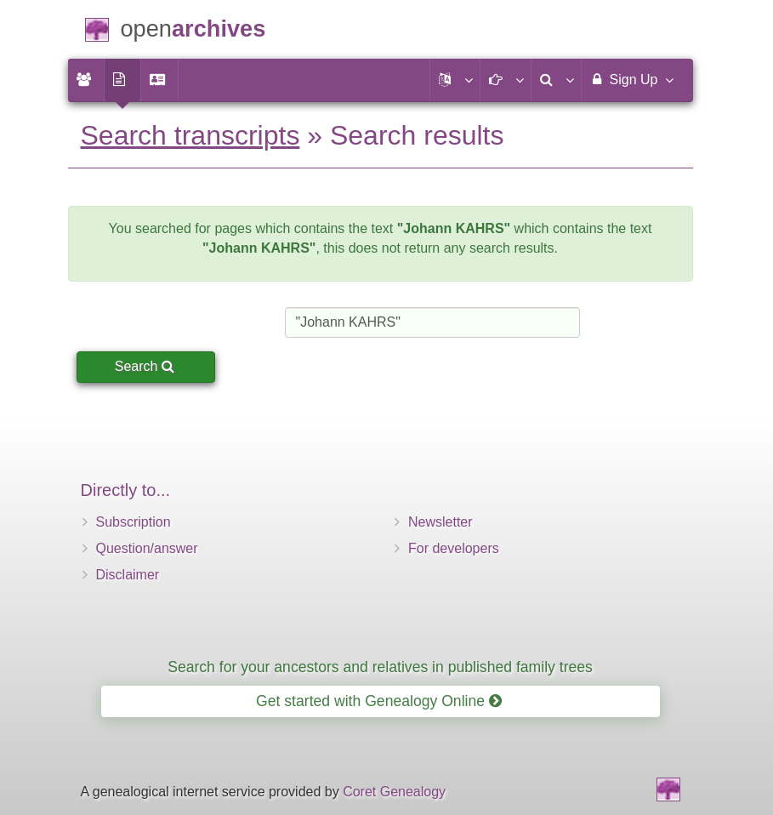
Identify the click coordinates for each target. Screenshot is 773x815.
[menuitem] (86, 80)
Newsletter (440, 522)
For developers (453, 548)
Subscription (133, 522)
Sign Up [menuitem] (630, 79)
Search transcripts (190, 135)
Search (144, 366)
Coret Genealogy (394, 791)
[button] (455, 80)
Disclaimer (128, 574)
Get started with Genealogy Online (379, 701)
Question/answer (147, 548)
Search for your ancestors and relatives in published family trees (380, 666)
